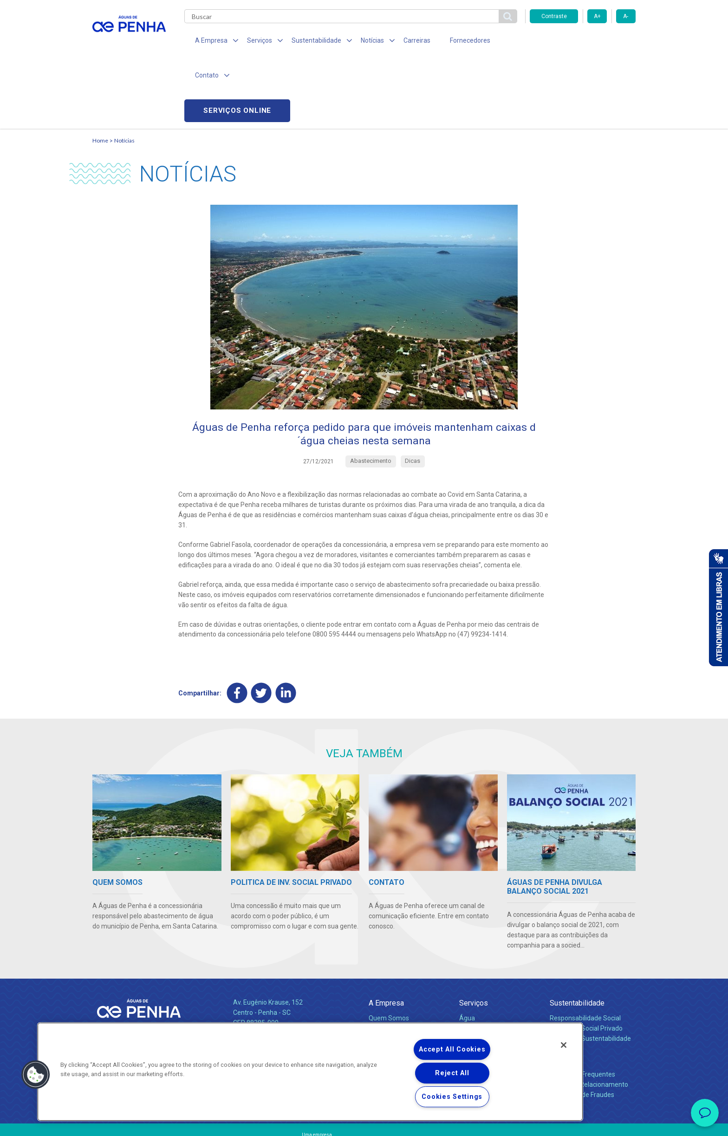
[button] (36, 1075)
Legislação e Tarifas (488, 962)
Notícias (124, 72)
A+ (597, 16)
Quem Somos (389, 951)
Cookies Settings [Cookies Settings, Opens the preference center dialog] (452, 1097)
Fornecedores (450, 41)
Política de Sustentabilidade (590, 972)
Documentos (478, 982)
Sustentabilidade (577, 936)
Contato (562, 992)
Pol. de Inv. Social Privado (586, 962)
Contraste (554, 16)
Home (100, 72)
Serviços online (582, 42)
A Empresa (386, 936)
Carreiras (400, 41)
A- (625, 16)
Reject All (452, 1073)
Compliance (386, 962)
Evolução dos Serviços (491, 972)
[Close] (563, 1045)
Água (467, 951)
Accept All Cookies (452, 1049)
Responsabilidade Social (585, 951)
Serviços (473, 936)
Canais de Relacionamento (589, 1018)
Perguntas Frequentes (582, 1008)
